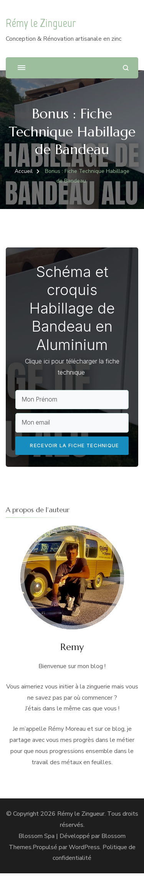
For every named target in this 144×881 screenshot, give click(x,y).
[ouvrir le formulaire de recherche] (125, 67)
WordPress (84, 854)
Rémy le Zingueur (41, 23)
